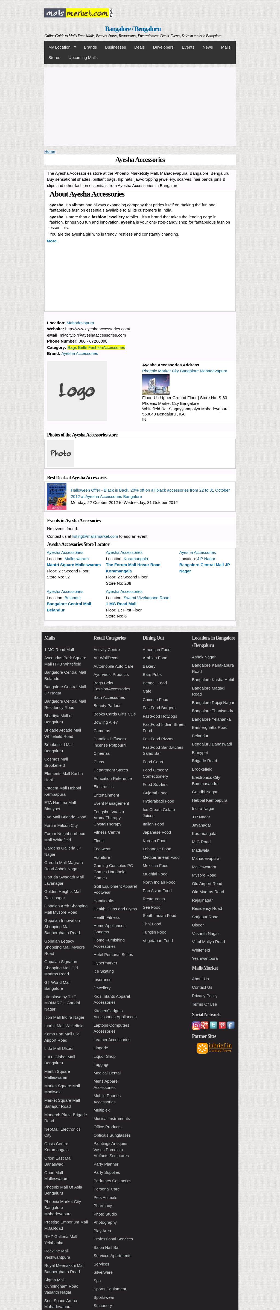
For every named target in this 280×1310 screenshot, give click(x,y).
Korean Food (155, 840)
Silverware (103, 1272)
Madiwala (200, 850)
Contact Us (202, 987)
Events (188, 47)
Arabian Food (155, 657)
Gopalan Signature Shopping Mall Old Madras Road (61, 967)
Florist (99, 840)
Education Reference (113, 778)
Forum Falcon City (61, 825)
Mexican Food (155, 865)
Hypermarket (105, 963)
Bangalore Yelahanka (211, 719)
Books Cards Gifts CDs (115, 714)
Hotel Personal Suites (113, 954)
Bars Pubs (152, 674)
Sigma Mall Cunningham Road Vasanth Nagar (61, 1286)
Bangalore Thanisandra (213, 710)
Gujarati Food (155, 793)
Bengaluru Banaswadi (212, 744)
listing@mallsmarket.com (95, 536)
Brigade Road (204, 760)
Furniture (102, 857)
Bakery (149, 666)
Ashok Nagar (204, 657)
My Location (60, 47)
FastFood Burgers (159, 707)
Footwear (102, 848)
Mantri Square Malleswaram (74, 564)
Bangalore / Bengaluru (133, 28)
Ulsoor (198, 925)
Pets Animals (105, 1197)
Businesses (115, 47)
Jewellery (102, 987)
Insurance (103, 979)
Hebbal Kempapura (209, 800)
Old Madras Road (208, 891)
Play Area (102, 1230)
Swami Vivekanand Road (146, 597)
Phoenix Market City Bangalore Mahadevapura (184, 371)
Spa (97, 1280)
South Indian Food (159, 915)
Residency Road (207, 908)
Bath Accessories (109, 697)
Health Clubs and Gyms (115, 909)
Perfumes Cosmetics (112, 1180)
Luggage (101, 1064)
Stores (54, 57)
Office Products (107, 1126)
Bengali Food (155, 683)
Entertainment (106, 795)
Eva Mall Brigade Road (65, 817)
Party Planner (106, 1164)
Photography (105, 1222)
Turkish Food (155, 932)
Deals (139, 47)
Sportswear (104, 1297)
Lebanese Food (157, 848)
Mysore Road (204, 875)
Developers (163, 47)
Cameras (102, 730)
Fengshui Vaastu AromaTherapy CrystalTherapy (109, 817)
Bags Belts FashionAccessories (96, 347)
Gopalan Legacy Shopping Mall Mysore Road (64, 947)
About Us (200, 978)
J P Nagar (206, 558)
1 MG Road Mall (121, 603)
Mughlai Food (155, 874)
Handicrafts (104, 900)
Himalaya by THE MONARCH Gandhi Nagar (62, 1002)
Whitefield (201, 950)
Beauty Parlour (107, 705)
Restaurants (154, 898)
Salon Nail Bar (107, 1247)
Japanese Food (157, 832)
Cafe (147, 691)
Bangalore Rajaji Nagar (213, 702)
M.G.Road (201, 841)
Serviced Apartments (112, 1255)
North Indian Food (159, 882)
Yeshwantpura (205, 958)
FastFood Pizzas (158, 738)
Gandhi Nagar (204, 791)
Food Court (153, 761)
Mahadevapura (80, 322)
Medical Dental (107, 1073)
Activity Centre (107, 649)
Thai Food (152, 924)
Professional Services (113, 1239)
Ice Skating (104, 971)
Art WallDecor (106, 657)
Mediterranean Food (161, 857)
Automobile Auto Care (113, 666)
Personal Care (107, 1189)
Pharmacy (103, 1205)
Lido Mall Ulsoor (59, 1048)
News (208, 47)
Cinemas (102, 753)
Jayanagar (201, 825)
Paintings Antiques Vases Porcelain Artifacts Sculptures (111, 1149)
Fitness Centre (107, 832)
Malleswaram (77, 558)
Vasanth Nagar (205, 933)
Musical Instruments (112, 1118)
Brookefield (202, 769)
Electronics (103, 786)
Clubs (99, 761)
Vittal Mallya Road (208, 941)
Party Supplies (107, 1172)
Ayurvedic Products (111, 674)
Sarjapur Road (205, 916)
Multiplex (102, 1110)
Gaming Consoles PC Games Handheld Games (113, 871)
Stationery (103, 1305)
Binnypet (200, 752)
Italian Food (153, 824)
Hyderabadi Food (158, 801)
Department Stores (111, 770)
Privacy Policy (204, 995)
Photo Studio (105, 1214)
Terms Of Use (204, 1004)
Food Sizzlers (155, 784)
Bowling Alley (106, 722)
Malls (226, 47)
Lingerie (101, 1047)
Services (101, 1264)
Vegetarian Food (158, 940)
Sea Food (152, 907)
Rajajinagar (202, 900)
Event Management (111, 803)
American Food (157, 649)
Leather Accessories (112, 1039)
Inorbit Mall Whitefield (63, 1025)
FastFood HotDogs (160, 716)
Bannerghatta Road (210, 727)
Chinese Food (155, 699)
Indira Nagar (203, 808)
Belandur (73, 597)
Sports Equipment (110, 1289)
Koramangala (136, 558)
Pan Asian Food (157, 890)
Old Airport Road (207, 883)
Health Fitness (107, 917)
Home (49, 151)
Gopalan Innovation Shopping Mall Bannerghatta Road (62, 926)
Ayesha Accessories (80, 353)
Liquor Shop (105, 1056)
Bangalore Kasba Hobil (213, 679)
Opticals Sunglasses (112, 1135)
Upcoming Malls (83, 57)
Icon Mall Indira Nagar (64, 1017)
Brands (90, 47)
